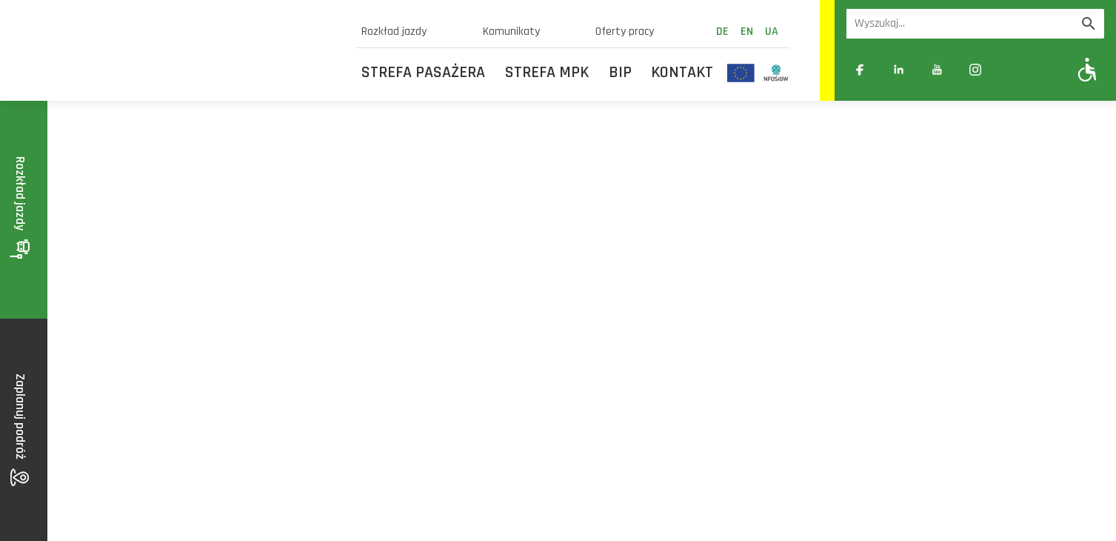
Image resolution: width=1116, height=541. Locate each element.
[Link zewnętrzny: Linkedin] (898, 69)
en (747, 31)
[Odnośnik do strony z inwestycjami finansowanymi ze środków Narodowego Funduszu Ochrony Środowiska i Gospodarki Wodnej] (776, 72)
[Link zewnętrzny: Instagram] (975, 69)
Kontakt (682, 72)
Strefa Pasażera (423, 72)
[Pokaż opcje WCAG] (1087, 69)
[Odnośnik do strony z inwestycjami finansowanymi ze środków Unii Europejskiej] (741, 72)
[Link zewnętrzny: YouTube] (936, 69)
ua (771, 31)
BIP (620, 72)
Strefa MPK (547, 72)
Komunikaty (511, 31)
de (722, 31)
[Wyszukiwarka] (960, 24)
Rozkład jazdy (394, 31)
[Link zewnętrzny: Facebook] (859, 69)
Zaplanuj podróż (20, 430)
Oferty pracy (624, 31)
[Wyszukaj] (1088, 24)
